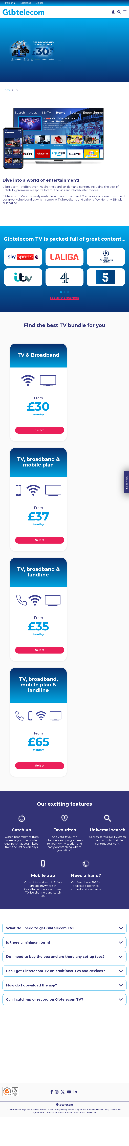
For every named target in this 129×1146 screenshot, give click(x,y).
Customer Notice (16, 1110)
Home (7, 90)
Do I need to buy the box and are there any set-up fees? (56, 957)
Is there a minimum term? (29, 943)
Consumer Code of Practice (59, 1113)
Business (25, 2)
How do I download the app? (32, 986)
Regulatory (80, 1110)
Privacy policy (67, 1110)
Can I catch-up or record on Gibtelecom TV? (45, 1000)
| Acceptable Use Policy (84, 1113)
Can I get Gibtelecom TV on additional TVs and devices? (56, 972)
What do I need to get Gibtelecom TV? (40, 929)
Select (40, 430)
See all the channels (64, 298)
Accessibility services (97, 1110)
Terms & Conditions (49, 1110)
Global (39, 2)
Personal (10, 2)
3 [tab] (68, 293)
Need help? (126, 566)
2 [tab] (64, 293)
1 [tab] (61, 293)
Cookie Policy (31, 1110)
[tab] (64, 928)
